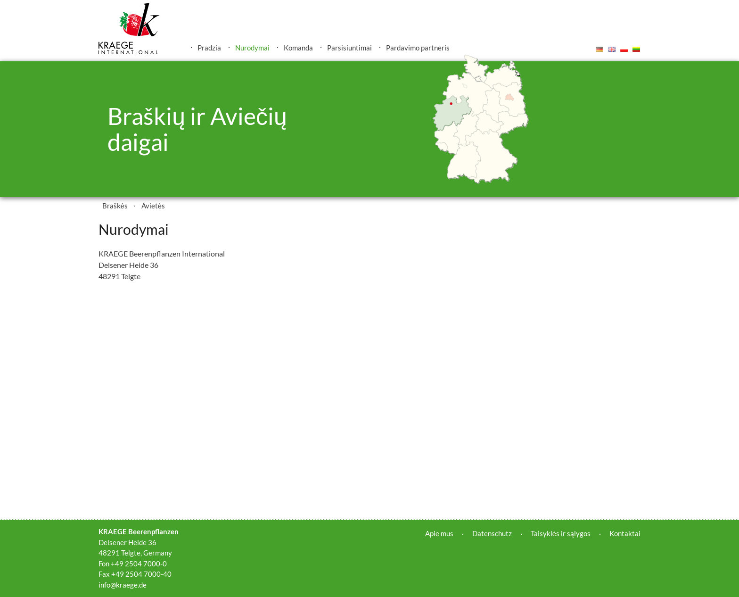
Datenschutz (492, 533)
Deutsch (599, 49)
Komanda (298, 47)
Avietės (153, 205)
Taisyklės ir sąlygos (561, 533)
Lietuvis (636, 49)
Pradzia (209, 47)
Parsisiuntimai (349, 47)
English (612, 49)
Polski (624, 49)
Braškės (115, 205)
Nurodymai (252, 47)
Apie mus (439, 533)
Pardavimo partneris (418, 47)
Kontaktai (624, 533)
